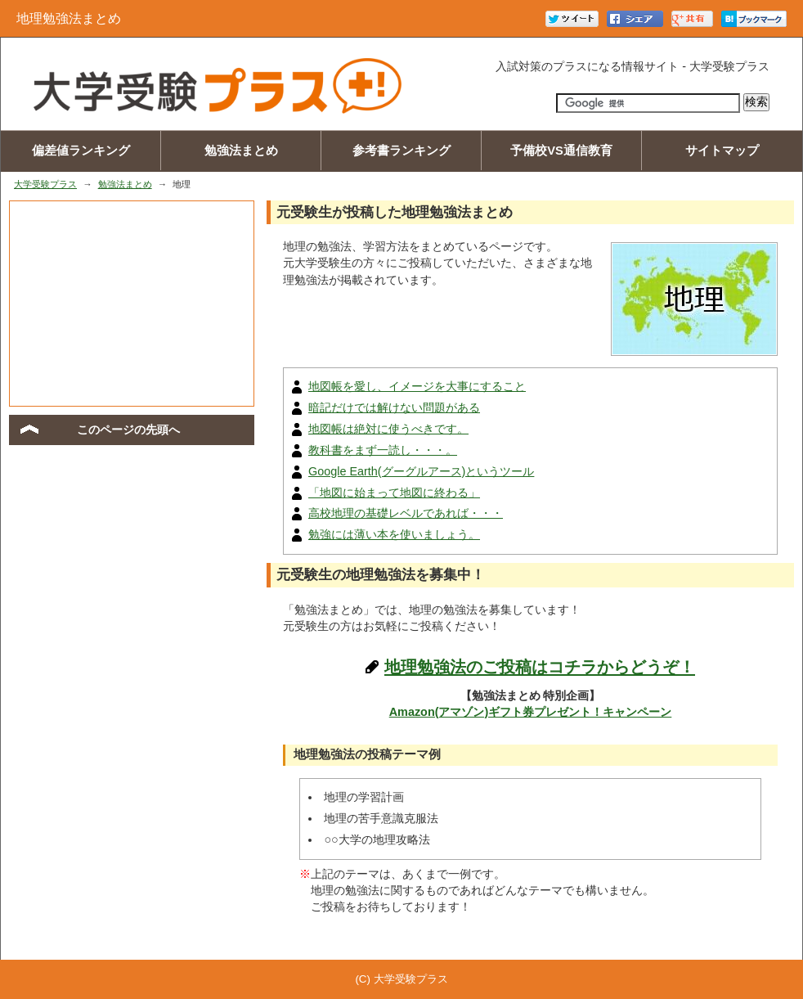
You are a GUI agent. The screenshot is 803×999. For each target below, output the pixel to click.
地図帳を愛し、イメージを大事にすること (417, 386)
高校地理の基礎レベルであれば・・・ (405, 513)
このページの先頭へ (128, 429)
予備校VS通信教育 (561, 150)
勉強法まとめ (241, 150)
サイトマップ (722, 150)
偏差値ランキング (81, 150)
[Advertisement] (131, 303)
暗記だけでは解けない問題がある (394, 407)
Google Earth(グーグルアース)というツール (421, 471)
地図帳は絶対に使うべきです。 (388, 428)
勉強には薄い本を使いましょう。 (394, 534)
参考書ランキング (401, 150)
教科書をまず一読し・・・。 (382, 450)
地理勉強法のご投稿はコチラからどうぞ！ (539, 667)
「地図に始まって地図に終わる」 (394, 492)
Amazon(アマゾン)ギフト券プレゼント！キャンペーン (530, 711)
